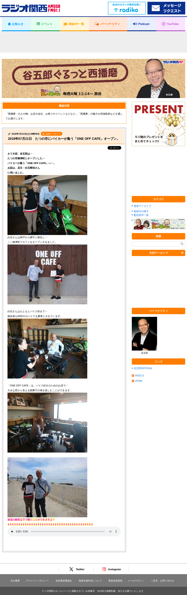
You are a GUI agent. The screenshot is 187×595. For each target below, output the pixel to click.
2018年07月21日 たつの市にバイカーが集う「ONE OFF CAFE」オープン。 (64, 139)
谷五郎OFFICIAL (143, 368)
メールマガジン (136, 580)
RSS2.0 (139, 375)
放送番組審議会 (64, 580)
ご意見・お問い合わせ (162, 580)
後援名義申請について (90, 580)
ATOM (138, 380)
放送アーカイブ (142, 206)
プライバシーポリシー (37, 580)
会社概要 (15, 580)
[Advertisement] (93, 42)
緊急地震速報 (115, 580)
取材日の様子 (141, 211)
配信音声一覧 (141, 215)
